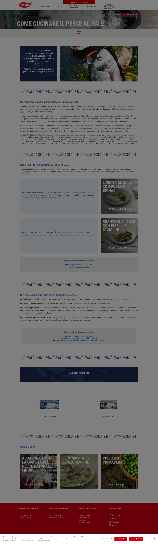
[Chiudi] (155, 539)
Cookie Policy (80, 536)
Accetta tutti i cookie (136, 538)
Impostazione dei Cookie (106, 538)
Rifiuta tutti (120, 538)
